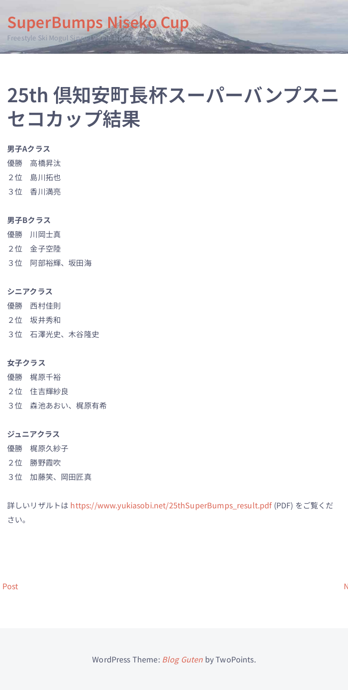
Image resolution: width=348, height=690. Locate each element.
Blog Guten (182, 659)
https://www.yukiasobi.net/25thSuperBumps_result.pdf (171, 505)
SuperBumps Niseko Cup (98, 21)
